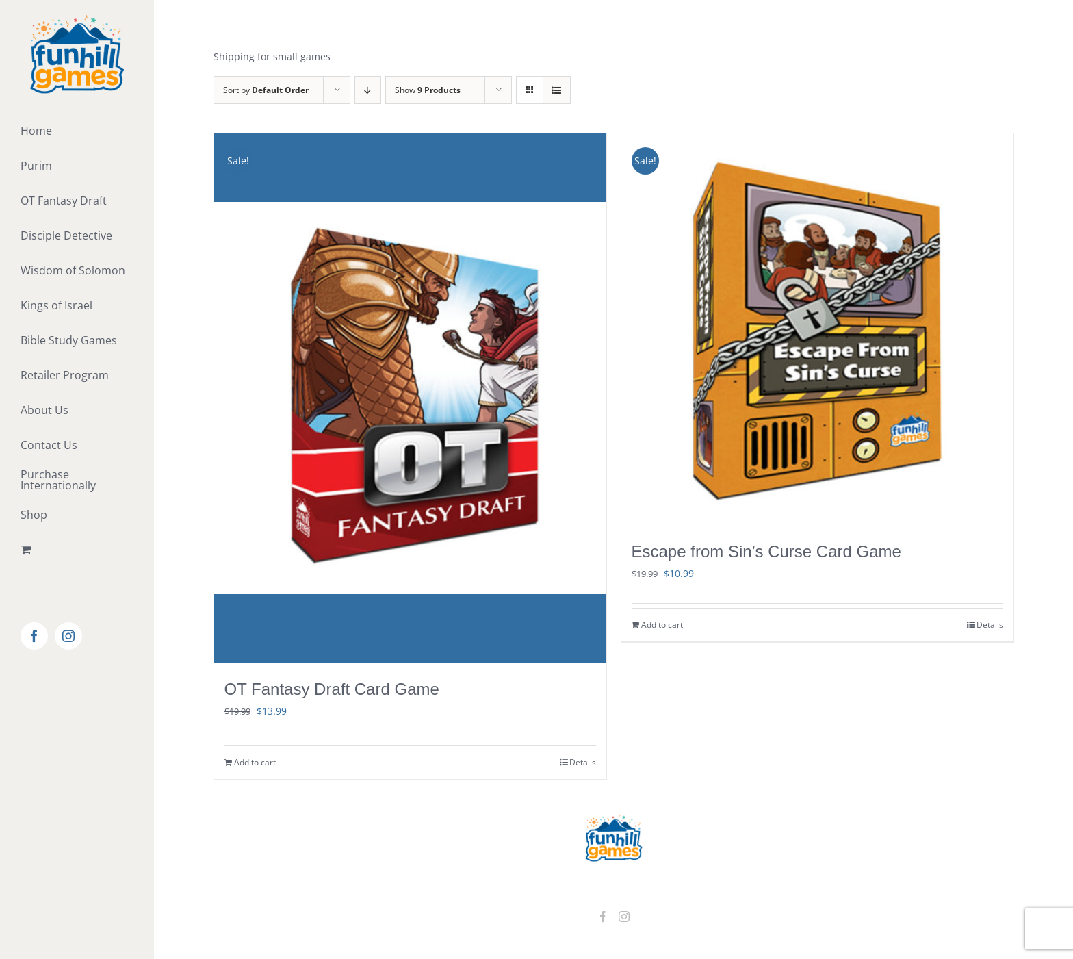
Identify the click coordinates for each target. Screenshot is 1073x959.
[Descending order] (367, 90)
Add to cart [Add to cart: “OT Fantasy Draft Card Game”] (255, 762)
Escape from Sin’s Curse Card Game (766, 551)
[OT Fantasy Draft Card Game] (410, 398)
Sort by (266, 90)
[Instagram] (624, 916)
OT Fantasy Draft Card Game (331, 689)
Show (428, 90)
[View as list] (556, 90)
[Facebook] (602, 916)
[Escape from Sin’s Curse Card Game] (817, 329)
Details (582, 762)
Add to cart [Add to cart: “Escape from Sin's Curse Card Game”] (662, 624)
